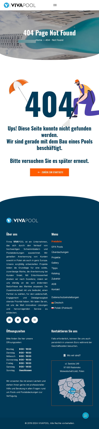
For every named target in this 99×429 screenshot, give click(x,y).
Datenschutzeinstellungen (65, 297)
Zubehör (55, 278)
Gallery (55, 262)
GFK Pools (57, 246)
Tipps (54, 268)
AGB (53, 284)
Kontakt (55, 289)
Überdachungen (60, 252)
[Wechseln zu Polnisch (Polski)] (61, 308)
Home (40, 40)
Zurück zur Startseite (50, 173)
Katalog (55, 273)
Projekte (55, 257)
